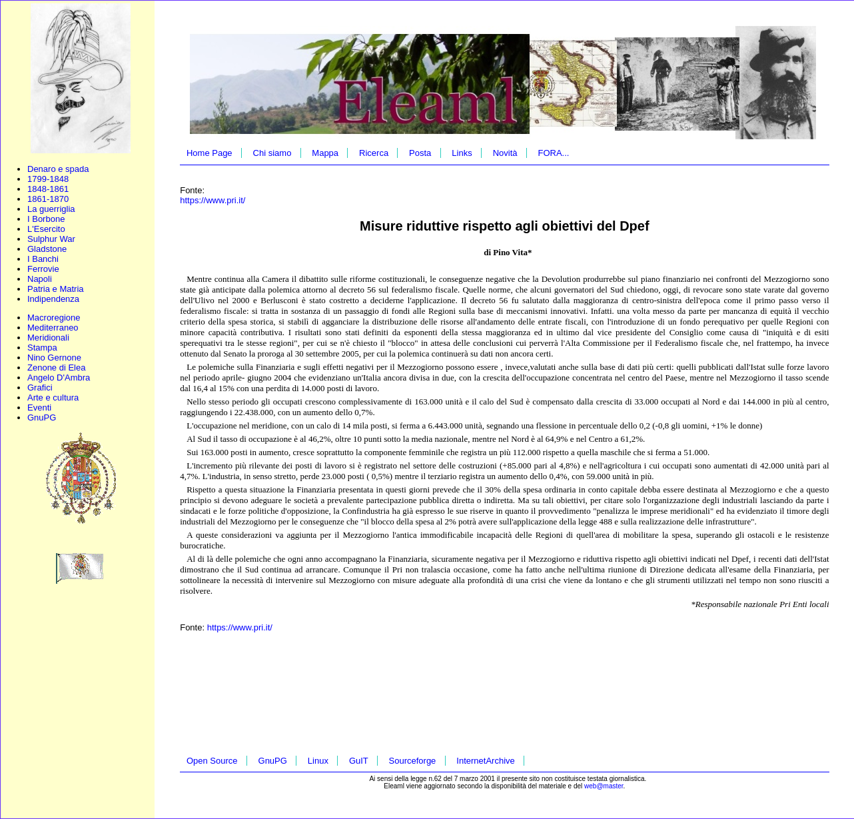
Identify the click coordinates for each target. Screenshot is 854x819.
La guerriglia (51, 209)
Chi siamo (272, 153)
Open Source (212, 761)
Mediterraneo (53, 328)
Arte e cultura (53, 398)
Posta (420, 153)
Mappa (325, 153)
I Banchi (43, 259)
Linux (318, 761)
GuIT (358, 761)
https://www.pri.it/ (212, 200)
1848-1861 (48, 189)
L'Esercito (46, 229)
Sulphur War (51, 239)
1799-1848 (48, 179)
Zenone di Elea (56, 368)
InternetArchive (485, 761)
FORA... (553, 153)
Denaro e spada (58, 169)
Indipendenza (53, 299)
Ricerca (373, 153)
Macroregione (54, 318)
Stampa (42, 348)
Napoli (39, 279)
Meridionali (48, 338)
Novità (505, 153)
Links (462, 153)
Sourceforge (412, 761)
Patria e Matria (55, 289)
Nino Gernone (54, 358)
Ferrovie (43, 269)
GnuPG (41, 417)
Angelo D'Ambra (58, 378)
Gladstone (47, 249)
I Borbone (46, 219)
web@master (604, 786)
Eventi (39, 407)
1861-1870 (48, 199)
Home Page (209, 153)
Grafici (40, 388)
